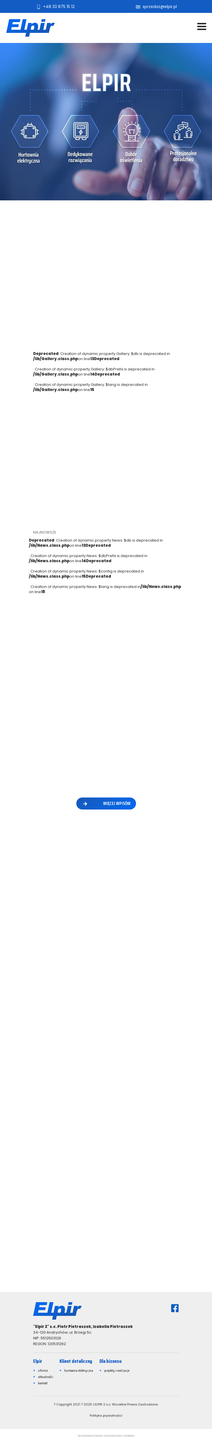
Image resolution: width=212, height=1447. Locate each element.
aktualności (45, 1376)
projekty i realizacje (116, 1370)
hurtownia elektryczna (78, 1370)
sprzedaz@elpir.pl (156, 6)
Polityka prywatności (106, 1415)
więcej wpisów (106, 803)
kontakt (42, 1383)
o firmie (43, 1370)
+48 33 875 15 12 (55, 6)
